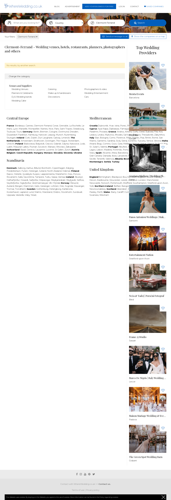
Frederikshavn (14, 171)
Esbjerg (69, 168)
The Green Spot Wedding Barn (145, 457)
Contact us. (104, 484)
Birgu (99, 143)
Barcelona (123, 152)
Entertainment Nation (141, 254)
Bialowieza (29, 143)
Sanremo (101, 140)
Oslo (62, 186)
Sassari (132, 340)
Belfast (117, 186)
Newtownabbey (98, 189)
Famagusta (125, 128)
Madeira (108, 149)
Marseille (23, 128)
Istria (117, 125)
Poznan (33, 146)
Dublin (34, 137)
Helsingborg (55, 189)
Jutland (42, 171)
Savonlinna (29, 177)
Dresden (74, 131)
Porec (123, 125)
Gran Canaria (96, 155)
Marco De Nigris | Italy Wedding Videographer (147, 378)
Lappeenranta (48, 174)
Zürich (68, 149)
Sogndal (69, 186)
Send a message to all (114, 36)
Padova (133, 419)
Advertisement (72, 6)
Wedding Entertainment (96, 93)
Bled (131, 299)
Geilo (36, 186)
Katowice (74, 143)
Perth (100, 192)
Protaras (103, 131)
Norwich (105, 183)
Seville (93, 158)
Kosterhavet (13, 192)
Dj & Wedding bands (21, 97)
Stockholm (66, 192)
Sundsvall (77, 192)
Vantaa (61, 177)
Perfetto (133, 135)
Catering (52, 89)
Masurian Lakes (21, 146)
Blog (57, 6)
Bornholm (46, 168)
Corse (55, 125)
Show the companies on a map (148, 36)
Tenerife (101, 158)
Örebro (56, 192)
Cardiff (120, 192)
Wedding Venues (19, 89)
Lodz (82, 143)
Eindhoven (39, 140)
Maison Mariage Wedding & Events (147, 415)
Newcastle (95, 183)
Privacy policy (92, 490)
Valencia (110, 158)
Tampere (39, 177)
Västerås (20, 195)
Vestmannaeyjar (40, 183)
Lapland (24, 192)
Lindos (101, 134)
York (92, 186)
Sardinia (111, 140)
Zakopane (71, 146)
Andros (120, 131)
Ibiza (114, 155)
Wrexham (104, 195)
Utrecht (10, 143)
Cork (27, 137)
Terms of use (78, 490)
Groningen (50, 140)
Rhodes (119, 134)
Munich (59, 134)
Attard (93, 143)
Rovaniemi (12, 177)
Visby (27, 195)
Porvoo (76, 174)
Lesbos (93, 134)
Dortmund (63, 131)
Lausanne (40, 149)
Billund (37, 168)
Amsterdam (27, 140)
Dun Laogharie (45, 137)
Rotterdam (73, 140)
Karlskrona (67, 189)
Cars (86, 97)
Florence (120, 137)
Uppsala (11, 195)
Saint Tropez (66, 128)
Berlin (36, 131)
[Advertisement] (64, 207)
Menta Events (136, 94)
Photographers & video (95, 89)
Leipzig (51, 134)
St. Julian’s (94, 146)
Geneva (30, 149)
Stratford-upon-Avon (139, 258)
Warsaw (51, 146)
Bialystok (40, 143)
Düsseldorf (12, 134)
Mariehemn (61, 174)
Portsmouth (116, 183)
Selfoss (80, 180)
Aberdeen (122, 189)
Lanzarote (122, 155)
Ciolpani (133, 460)
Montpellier (34, 128)
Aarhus (29, 168)
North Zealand (54, 171)
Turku (47, 177)
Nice (51, 128)
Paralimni (94, 131)
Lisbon (99, 149)
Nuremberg (70, 134)
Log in (122, 6)
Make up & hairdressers (59, 93)
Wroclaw (60, 146)
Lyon (15, 128)
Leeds (124, 180)
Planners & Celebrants (22, 93)
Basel (23, 149)
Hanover (42, 134)
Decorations (54, 97)
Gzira (120, 143)
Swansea (94, 195)
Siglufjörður (25, 183)
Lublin (9, 146)
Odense (66, 171)
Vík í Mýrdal (54, 183)
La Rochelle (75, 125)
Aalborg (21, 168)
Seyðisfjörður (13, 183)
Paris (56, 128)
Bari (97, 137)
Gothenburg (42, 189)
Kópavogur (44, 180)
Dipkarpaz (114, 128)
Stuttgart (11, 137)
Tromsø (10, 189)
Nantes (44, 128)
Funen (25, 171)
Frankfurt (22, 134)
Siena (124, 140)
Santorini (133, 220)
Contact (134, 6)
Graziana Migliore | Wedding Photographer (147, 176)
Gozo (114, 143)
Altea (114, 152)
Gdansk (57, 143)
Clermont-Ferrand (28, 36)
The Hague (61, 140)
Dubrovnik (103, 125)
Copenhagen (58, 168)
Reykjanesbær (58, 180)
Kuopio (36, 174)
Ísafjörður (33, 180)
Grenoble (63, 125)
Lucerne (50, 149)
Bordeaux (20, 125)
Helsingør (33, 171)
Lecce (132, 381)
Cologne (53, 131)
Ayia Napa (103, 128)
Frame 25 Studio (137, 337)
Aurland (10, 186)
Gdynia (65, 143)
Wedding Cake (18, 100)
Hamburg (32, 134)
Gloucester (114, 180)
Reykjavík (71, 180)
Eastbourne (102, 180)
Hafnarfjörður (13, 180)
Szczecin (42, 146)
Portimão (117, 149)
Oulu (70, 174)
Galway (56, 137)
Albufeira (123, 146)
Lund (31, 192)
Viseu (92, 152)
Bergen (19, 186)
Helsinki (18, 174)
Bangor (125, 186)
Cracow (49, 143)
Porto (126, 149)
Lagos (93, 149)
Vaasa (54, 177)
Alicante (107, 152)
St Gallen (59, 149)
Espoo (10, 174)
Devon (93, 180)
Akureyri (79, 177)
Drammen (29, 186)
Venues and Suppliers (20, 85)
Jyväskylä (27, 174)
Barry (113, 192)
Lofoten (55, 186)
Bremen (44, 131)
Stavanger (79, 186)
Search (141, 23)
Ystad (33, 195)
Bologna (104, 137)
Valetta (103, 146)
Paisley (93, 192)
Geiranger (45, 186)
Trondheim (20, 189)
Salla (20, 177)
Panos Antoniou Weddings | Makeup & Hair (147, 217)
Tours (19, 131)
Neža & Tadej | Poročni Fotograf (146, 295)
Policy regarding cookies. (109, 497)
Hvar (111, 125)
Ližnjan (132, 138)
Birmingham (105, 177)
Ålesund (74, 183)
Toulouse (11, 131)
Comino (107, 143)
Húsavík (24, 180)
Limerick (65, 137)
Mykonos (109, 134)
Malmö (37, 192)
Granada (107, 155)
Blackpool (117, 177)
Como (112, 137)
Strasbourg (78, 128)
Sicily (118, 140)
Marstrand (47, 192)
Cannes (29, 125)
